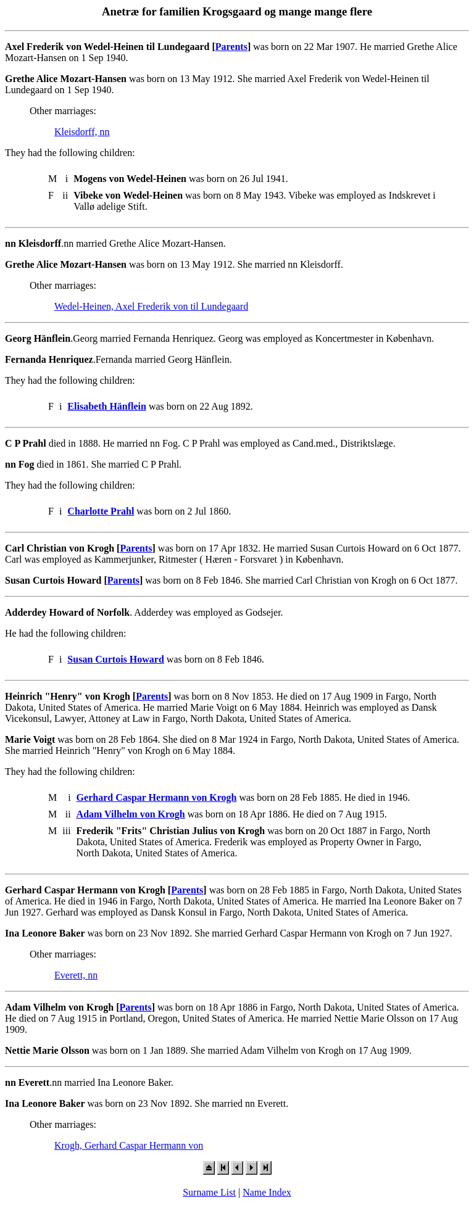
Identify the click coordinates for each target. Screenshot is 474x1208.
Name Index (267, 1192)
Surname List (209, 1192)
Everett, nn (76, 975)
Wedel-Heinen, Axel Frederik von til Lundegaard (151, 306)
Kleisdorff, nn (81, 131)
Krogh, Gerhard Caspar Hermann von (128, 1145)
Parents (231, 46)
